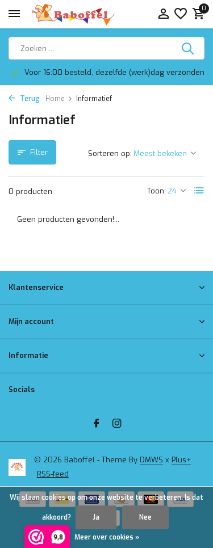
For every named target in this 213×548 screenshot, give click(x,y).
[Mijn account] (163, 14)
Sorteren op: (110, 153)
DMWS (151, 460)
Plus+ (181, 460)
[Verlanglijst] (180, 14)
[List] (199, 191)
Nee (145, 517)
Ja (96, 517)
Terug (24, 98)
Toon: (156, 191)
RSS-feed (53, 474)
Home (59, 98)
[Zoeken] (106, 48)
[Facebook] (96, 424)
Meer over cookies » (106, 537)
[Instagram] (117, 424)
